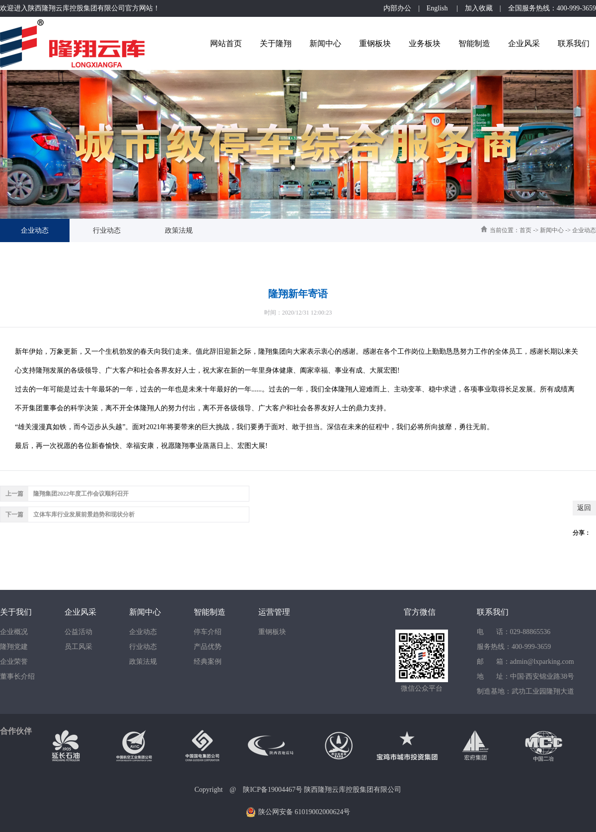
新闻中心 (325, 43)
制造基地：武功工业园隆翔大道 (525, 691)
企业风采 (524, 43)
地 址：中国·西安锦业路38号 (525, 676)
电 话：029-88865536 (513, 632)
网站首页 (226, 43)
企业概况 (14, 632)
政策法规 (179, 230)
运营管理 (274, 612)
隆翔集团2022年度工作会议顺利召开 (81, 493)
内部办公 (397, 8)
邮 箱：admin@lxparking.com (525, 661)
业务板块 (425, 43)
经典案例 (208, 661)
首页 (525, 230)
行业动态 (107, 230)
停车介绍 (208, 632)
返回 (584, 508)
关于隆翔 (276, 43)
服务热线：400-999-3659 (514, 646)
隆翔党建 (14, 646)
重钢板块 (375, 43)
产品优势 (208, 646)
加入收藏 (479, 8)
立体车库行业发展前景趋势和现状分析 (84, 514)
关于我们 (16, 612)
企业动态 (35, 230)
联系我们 (574, 43)
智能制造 (474, 43)
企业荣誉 (14, 661)
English (438, 8)
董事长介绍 (17, 676)
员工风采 (78, 646)
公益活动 (78, 632)
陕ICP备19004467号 (272, 789)
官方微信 (420, 612)
